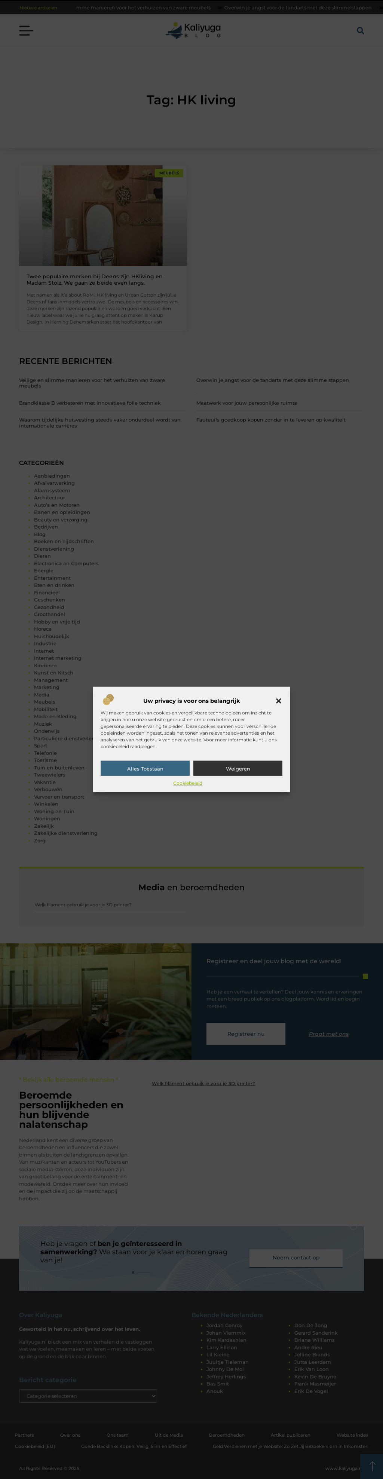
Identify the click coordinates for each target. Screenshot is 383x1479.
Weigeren (238, 769)
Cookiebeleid (187, 783)
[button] (278, 701)
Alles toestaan (145, 769)
